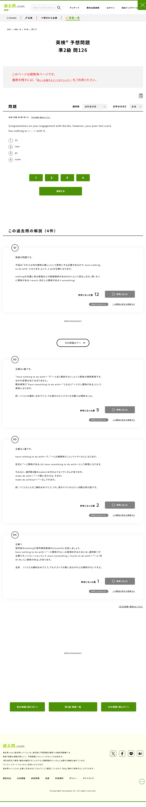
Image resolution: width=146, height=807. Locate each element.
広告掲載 (21, 783)
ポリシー (75, 783)
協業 (48, 783)
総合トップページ (122, 10)
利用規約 (61, 783)
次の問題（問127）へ (118, 711)
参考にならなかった (98, 308)
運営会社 (7, 783)
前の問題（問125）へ (27, 711)
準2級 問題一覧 (73, 711)
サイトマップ (91, 783)
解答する (61, 195)
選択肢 (76, 106)
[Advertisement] (73, 681)
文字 (119, 106)
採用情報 (36, 783)
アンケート (87, 10)
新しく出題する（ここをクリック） (58, 80)
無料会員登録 (99, 10)
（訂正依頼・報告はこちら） (42, 117)
